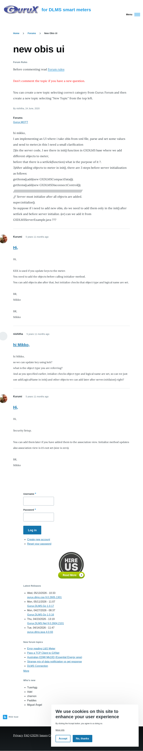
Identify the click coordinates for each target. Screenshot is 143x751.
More (26, 671)
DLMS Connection (37, 666)
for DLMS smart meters (66, 9)
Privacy (18, 735)
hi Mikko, (21, 345)
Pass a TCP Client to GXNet (43, 653)
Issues (43, 735)
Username (28, 494)
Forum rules (56, 69)
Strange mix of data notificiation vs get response (54, 661)
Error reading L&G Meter (41, 648)
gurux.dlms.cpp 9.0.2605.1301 (44, 597)
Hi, (15, 247)
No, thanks (82, 738)
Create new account (38, 539)
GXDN (34, 735)
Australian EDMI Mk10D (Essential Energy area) (54, 657)
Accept (63, 738)
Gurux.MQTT (20, 122)
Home (16, 33)
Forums (32, 33)
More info (60, 730)
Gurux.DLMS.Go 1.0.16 (40, 614)
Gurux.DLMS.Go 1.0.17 (40, 606)
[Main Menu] (132, 14)
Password (28, 510)
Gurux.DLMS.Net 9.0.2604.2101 (45, 623)
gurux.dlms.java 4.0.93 (40, 632)
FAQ (26, 735)
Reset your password (39, 543)
